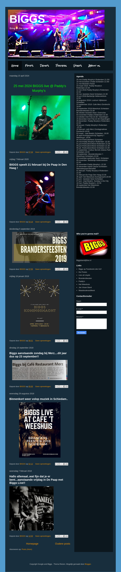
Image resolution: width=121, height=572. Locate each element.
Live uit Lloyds (84, 275)
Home (15, 65)
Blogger (88, 564)
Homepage (32, 543)
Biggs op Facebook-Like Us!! (90, 269)
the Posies (83, 272)
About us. (94, 65)
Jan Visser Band (85, 287)
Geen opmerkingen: (43, 152)
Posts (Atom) (27, 549)
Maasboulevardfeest (87, 290)
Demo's (44, 65)
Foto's (29, 65)
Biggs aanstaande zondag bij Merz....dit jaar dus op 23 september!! (38, 355)
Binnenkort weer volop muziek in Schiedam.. (38, 398)
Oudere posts (62, 543)
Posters (61, 65)
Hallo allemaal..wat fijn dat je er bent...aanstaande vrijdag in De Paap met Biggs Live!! (36, 479)
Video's (77, 65)
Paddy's (82, 281)
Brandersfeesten (85, 278)
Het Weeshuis (84, 284)
